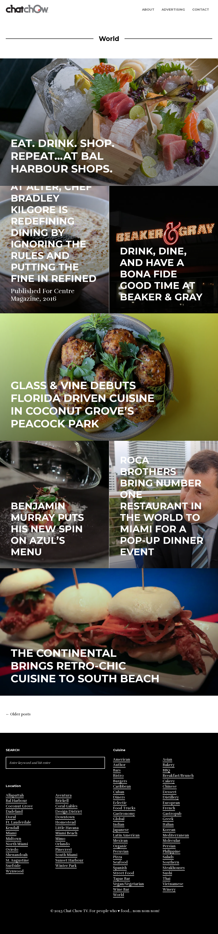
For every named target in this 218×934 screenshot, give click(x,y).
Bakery (169, 765)
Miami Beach (66, 833)
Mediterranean (176, 835)
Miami (11, 833)
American (121, 759)
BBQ (166, 770)
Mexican (120, 840)
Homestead (65, 822)
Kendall (12, 828)
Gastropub (172, 813)
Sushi (167, 873)
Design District (68, 811)
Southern (171, 862)
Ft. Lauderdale (18, 822)
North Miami (17, 844)
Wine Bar (121, 889)
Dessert (169, 792)
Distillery (171, 797)
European (171, 803)
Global (118, 819)
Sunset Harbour (69, 860)
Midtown (13, 839)
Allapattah (15, 795)
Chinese (170, 786)
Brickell (62, 800)
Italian (168, 824)
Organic (120, 846)
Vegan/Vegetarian (128, 884)
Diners (119, 797)
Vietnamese (173, 884)
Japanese (121, 830)
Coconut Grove (19, 806)
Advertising (173, 9)
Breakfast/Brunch (178, 775)
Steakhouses (174, 868)
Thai (166, 878)
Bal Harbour (16, 800)
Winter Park (66, 865)
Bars (117, 770)
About (148, 9)
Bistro (118, 775)
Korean (169, 830)
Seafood (120, 862)
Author (119, 765)
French (169, 808)
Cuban (118, 792)
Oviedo (12, 849)
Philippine (171, 851)
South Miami (66, 855)
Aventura (63, 795)
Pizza (117, 857)
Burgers (120, 781)
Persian (169, 846)
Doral (11, 817)
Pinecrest (63, 849)
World (118, 895)
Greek (168, 819)
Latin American (126, 835)
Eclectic (120, 803)
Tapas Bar (121, 878)
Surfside (13, 865)
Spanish (120, 868)
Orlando (62, 844)
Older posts (18, 714)
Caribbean (122, 786)
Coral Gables (66, 806)
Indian (118, 824)
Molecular (171, 840)
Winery (169, 889)
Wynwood (15, 871)
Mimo (60, 839)
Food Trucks (124, 808)
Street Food (123, 873)
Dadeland (14, 811)
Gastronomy (124, 813)
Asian (167, 759)
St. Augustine (17, 860)
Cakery (169, 781)
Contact (200, 9)
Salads (168, 857)
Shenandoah (16, 855)
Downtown (65, 817)
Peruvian (121, 851)
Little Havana (67, 828)
